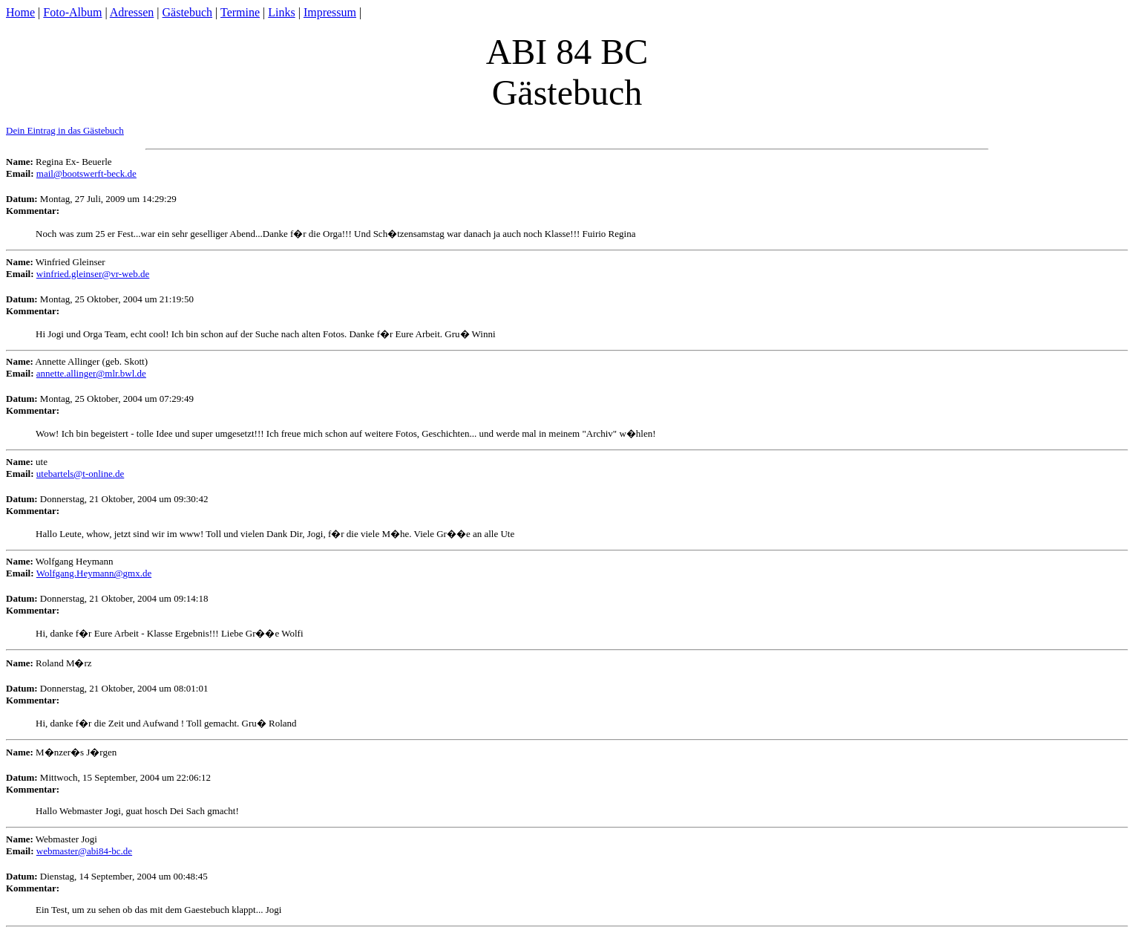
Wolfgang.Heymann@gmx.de (93, 573)
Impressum (330, 12)
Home (20, 12)
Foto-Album (72, 12)
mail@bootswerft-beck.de (86, 173)
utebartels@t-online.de (80, 473)
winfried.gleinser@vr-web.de (93, 273)
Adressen (132, 12)
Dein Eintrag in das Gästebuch (65, 130)
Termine (240, 12)
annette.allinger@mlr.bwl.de (91, 373)
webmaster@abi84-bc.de (84, 850)
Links (281, 12)
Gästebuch (188, 12)
